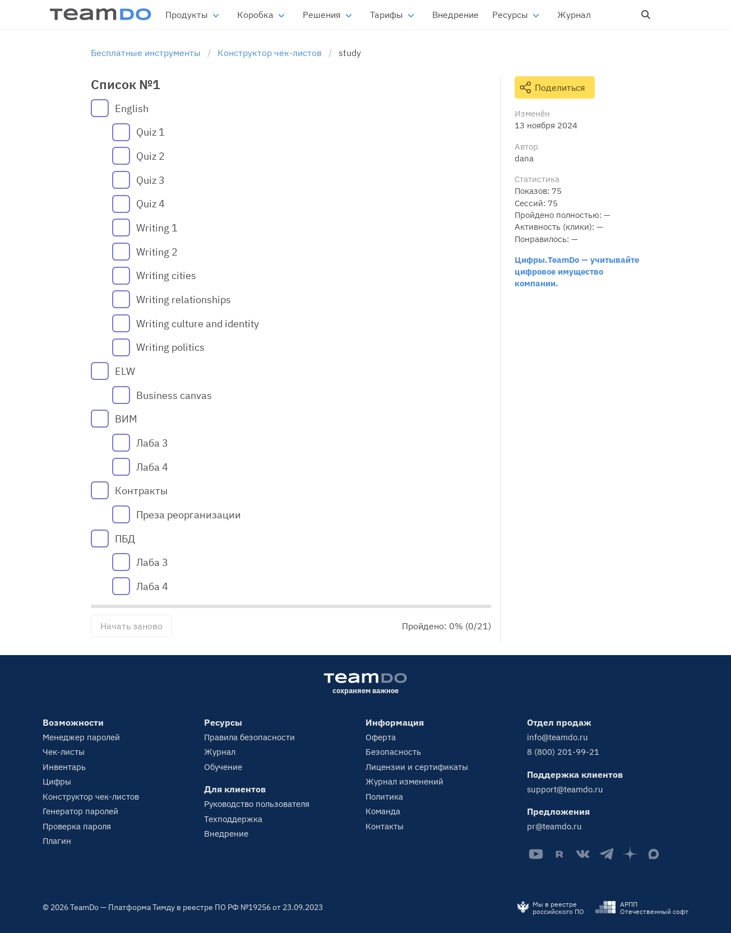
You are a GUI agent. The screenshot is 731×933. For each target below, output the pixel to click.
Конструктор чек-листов (91, 796)
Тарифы (386, 14)
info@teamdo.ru (557, 737)
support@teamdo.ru (565, 789)
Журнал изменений (404, 781)
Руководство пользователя (256, 804)
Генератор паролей (80, 811)
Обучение (223, 767)
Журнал (574, 14)
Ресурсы (510, 14)
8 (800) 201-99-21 (563, 751)
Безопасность (393, 751)
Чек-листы (64, 751)
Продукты (186, 14)
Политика (384, 796)
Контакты (385, 826)
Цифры (57, 781)
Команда (383, 811)
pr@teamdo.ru (554, 826)
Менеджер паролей (81, 737)
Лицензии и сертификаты (417, 767)
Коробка (255, 14)
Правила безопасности (249, 737)
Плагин (57, 840)
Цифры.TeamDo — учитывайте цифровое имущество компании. (577, 271)
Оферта (381, 737)
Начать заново (131, 626)
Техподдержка (233, 819)
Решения (322, 14)
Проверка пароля (77, 826)
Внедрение (455, 14)
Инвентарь (64, 767)
